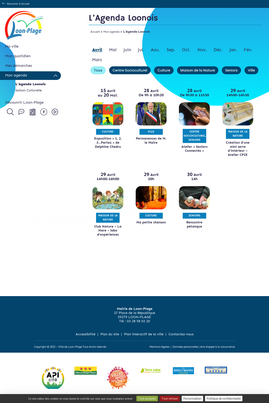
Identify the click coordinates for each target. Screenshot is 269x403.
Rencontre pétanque (194, 224)
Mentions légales (159, 346)
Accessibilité (85, 334)
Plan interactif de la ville (143, 334)
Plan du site (109, 334)
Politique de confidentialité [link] (224, 398)
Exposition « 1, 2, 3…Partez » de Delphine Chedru (108, 142)
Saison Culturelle (28, 90)
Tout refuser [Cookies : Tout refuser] (169, 398)
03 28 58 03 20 (138, 321)
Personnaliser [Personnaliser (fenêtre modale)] (192, 398)
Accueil (95, 31)
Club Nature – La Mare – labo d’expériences (107, 230)
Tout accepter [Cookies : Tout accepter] (147, 398)
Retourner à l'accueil (18, 3)
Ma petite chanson (151, 222)
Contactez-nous (181, 334)
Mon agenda (111, 31)
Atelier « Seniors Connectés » (194, 149)
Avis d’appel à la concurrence (217, 346)
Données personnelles (185, 346)
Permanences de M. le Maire (151, 140)
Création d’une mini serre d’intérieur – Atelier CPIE (237, 149)
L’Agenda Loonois (30, 84)
